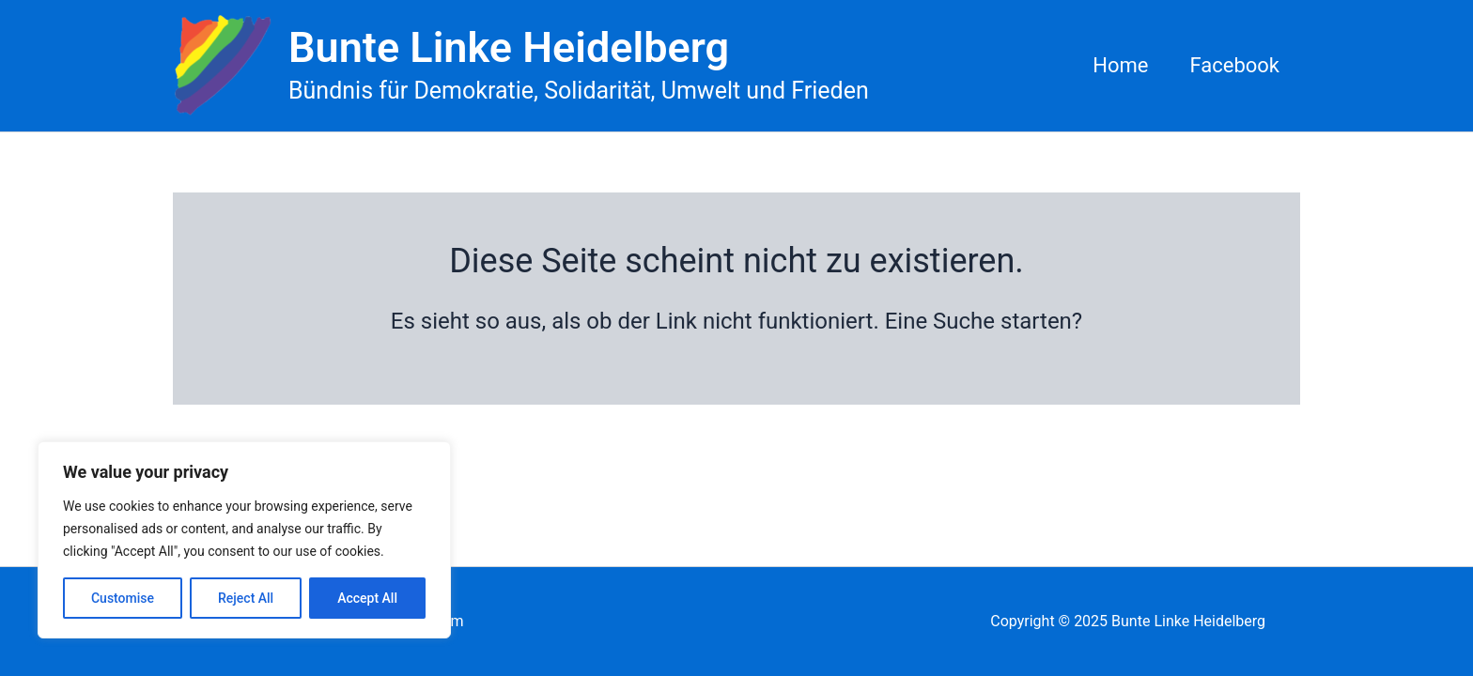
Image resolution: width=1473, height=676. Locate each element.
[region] (244, 539)
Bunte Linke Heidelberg (508, 47)
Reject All (245, 598)
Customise (122, 598)
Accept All (367, 598)
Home (1120, 65)
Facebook (1234, 65)
